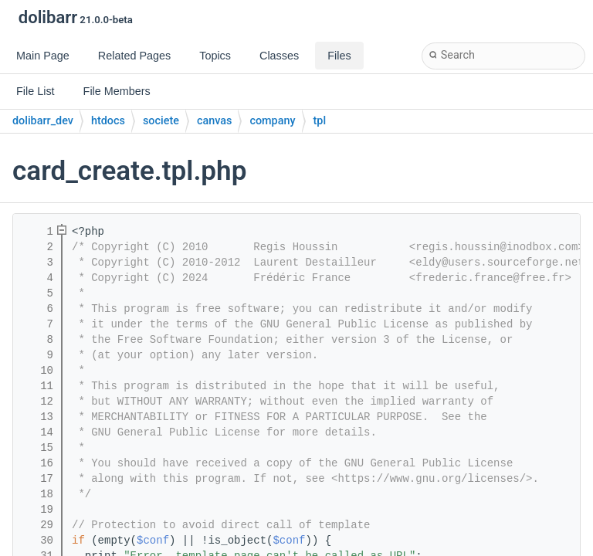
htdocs (108, 120)
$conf (153, 540)
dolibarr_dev (42, 120)
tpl (320, 120)
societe (161, 120)
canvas (214, 120)
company (272, 120)
